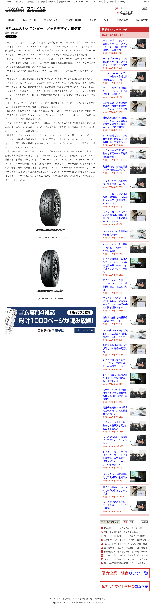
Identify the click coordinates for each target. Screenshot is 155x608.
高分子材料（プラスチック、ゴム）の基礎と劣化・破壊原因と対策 (115, 363)
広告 (93, 2)
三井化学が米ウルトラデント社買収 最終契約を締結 (127, 540)
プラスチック (51, 20)
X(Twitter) (121, 1)
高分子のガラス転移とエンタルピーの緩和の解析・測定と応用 (115, 378)
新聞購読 (30, 2)
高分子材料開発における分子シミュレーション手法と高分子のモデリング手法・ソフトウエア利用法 (115, 265)
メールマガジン (124, 13)
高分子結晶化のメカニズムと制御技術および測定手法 (115, 490)
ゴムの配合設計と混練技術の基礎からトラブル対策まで (115, 440)
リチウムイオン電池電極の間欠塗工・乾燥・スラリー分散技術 (115, 247)
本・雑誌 (41, 2)
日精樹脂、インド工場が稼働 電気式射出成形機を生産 (128, 551)
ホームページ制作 (81, 2)
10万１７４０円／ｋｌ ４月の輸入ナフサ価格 (124, 536)
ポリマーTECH (73, 20)
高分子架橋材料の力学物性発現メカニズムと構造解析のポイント (115, 410)
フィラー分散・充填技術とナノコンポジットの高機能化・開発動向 (115, 91)
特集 (106, 20)
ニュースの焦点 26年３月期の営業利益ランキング (126, 555)
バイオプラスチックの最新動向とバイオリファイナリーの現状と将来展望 (115, 61)
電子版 (9, 2)
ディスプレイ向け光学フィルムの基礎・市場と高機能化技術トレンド (115, 76)
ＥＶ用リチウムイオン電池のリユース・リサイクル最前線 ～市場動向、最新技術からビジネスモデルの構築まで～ (115, 458)
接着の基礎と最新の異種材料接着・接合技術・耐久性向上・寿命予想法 (115, 138)
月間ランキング (131, 522)
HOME (10, 20)
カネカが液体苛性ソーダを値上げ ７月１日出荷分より (128, 548)
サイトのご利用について (82, 599)
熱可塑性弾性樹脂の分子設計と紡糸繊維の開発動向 (115, 348)
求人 (101, 2)
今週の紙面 (122, 20)
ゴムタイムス (55, 599)
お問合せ (110, 2)
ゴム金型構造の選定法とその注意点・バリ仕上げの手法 (115, 505)
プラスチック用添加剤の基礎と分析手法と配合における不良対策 (115, 425)
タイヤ (92, 20)
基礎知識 (52, 2)
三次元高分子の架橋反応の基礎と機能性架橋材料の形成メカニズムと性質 (115, 106)
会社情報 (66, 599)
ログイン (147, 2)
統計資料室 (142, 20)
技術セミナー (64, 2)
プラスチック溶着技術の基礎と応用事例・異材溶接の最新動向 (115, 153)
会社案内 (19, 2)
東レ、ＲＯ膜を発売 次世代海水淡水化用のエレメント (128, 532)
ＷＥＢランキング (144, 522)
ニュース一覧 (29, 20)
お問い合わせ (100, 599)
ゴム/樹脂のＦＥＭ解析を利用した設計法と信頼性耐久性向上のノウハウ (115, 333)
